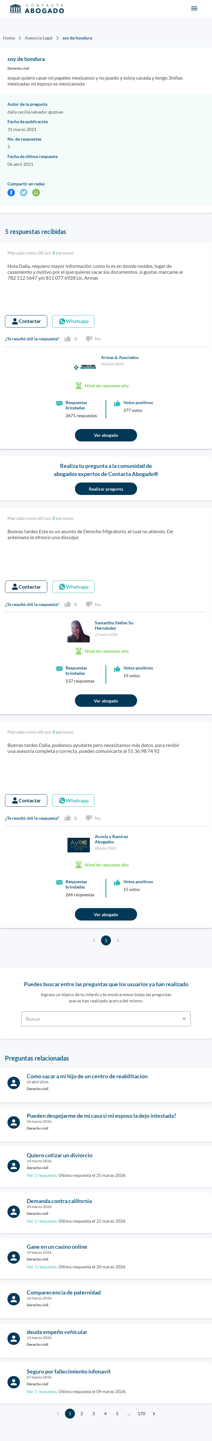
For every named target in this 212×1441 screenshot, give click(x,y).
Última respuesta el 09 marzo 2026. (76, 1391)
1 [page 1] (106, 940)
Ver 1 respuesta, (42, 1175)
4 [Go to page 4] (105, 1414)
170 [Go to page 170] (141, 1414)
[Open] (184, 1018)
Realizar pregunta (106, 489)
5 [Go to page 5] (117, 1414)
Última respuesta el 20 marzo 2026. (76, 1266)
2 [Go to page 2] (82, 1414)
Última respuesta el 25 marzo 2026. (76, 1175)
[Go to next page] (154, 1414)
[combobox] (106, 1015)
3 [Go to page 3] (94, 1414)
